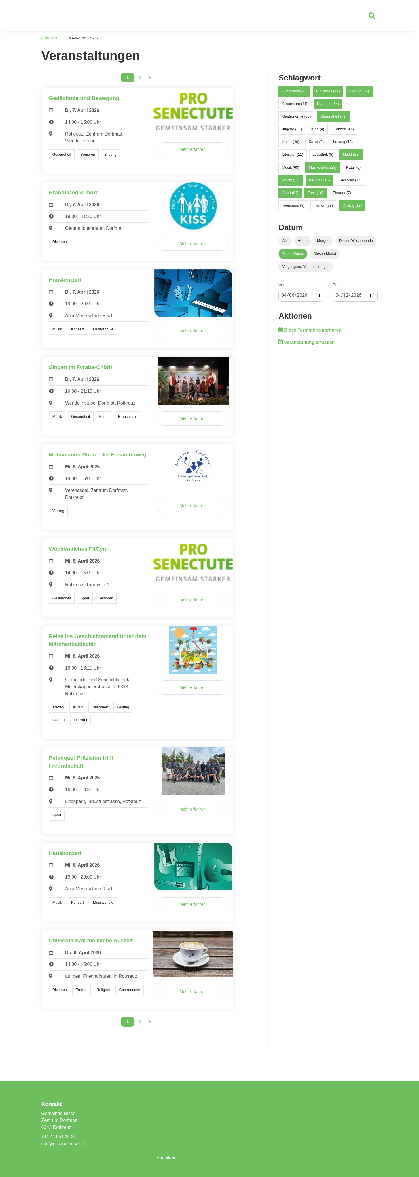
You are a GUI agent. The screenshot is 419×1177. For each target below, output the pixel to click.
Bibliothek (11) (328, 93)
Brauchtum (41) (295, 106)
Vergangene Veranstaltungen (306, 269)
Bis (335, 287)
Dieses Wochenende (356, 243)
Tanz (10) (315, 195)
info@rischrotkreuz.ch (63, 1143)
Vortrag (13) (352, 208)
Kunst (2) (316, 144)
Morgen (323, 243)
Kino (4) (317, 131)
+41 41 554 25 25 (59, 1136)
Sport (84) (290, 195)
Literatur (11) (292, 157)
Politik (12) (290, 182)
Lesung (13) (343, 144)
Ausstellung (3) (294, 93)
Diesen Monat (324, 256)
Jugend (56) (292, 131)
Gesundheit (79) (333, 118)
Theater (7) (342, 195)
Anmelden (166, 1157)
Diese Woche (293, 256)
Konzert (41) (343, 131)
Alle (285, 243)
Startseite (51, 40)
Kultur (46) (290, 144)
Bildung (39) (359, 93)
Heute (303, 243)
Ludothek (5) (323, 157)
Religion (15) (319, 182)
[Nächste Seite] (150, 80)
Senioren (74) (350, 182)
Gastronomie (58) (296, 118)
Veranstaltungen (85, 40)
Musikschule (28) (323, 170)
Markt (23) (351, 157)
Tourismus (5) (293, 208)
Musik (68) (290, 170)
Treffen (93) (323, 208)
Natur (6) (353, 170)
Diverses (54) (328, 106)
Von (281, 287)
